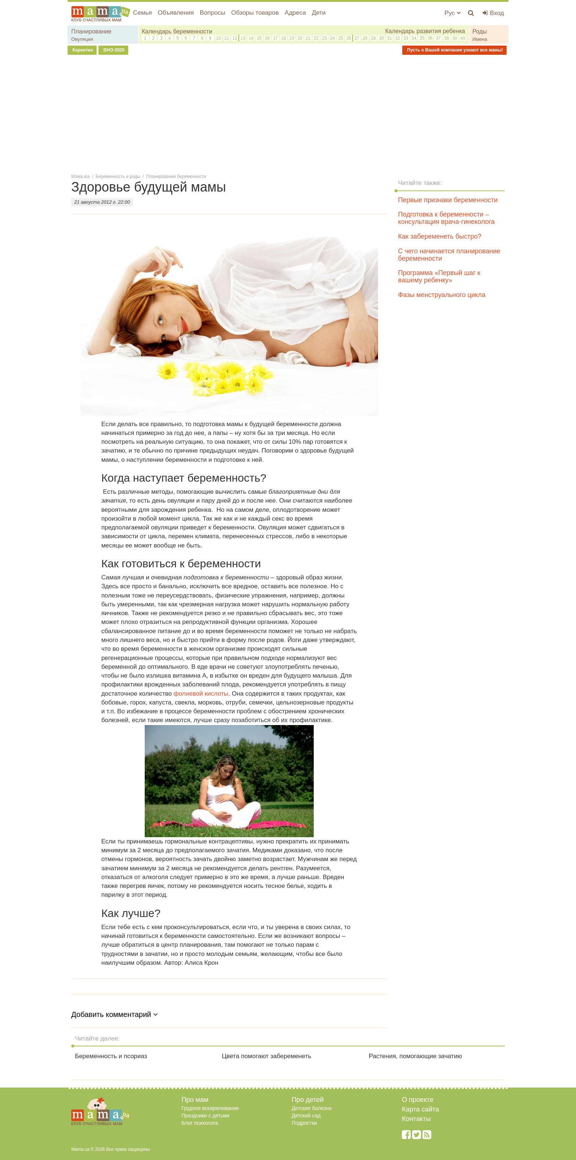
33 (405, 38)
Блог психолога (199, 1123)
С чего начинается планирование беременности (449, 254)
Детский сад (306, 1115)
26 (348, 38)
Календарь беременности (177, 31)
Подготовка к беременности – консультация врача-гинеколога (446, 218)
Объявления (176, 12)
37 (438, 38)
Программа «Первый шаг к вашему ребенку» (439, 276)
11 (226, 38)
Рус (452, 13)
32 (397, 38)
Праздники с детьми (205, 1115)
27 (356, 38)
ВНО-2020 (113, 50)
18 (283, 38)
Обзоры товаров (254, 12)
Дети (319, 12)
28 (365, 38)
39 (454, 38)
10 (218, 38)
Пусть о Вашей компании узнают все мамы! (454, 50)
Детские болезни (312, 1108)
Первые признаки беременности (448, 200)
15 (259, 38)
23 (324, 38)
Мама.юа (80, 176)
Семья (142, 12)
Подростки (304, 1123)
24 (332, 38)
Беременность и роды (118, 176)
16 (267, 38)
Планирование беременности (176, 176)
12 (234, 38)
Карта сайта (420, 1109)
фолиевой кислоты (200, 693)
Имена (479, 39)
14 (251, 38)
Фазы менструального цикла (442, 295)
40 (462, 38)
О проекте (417, 1099)
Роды (479, 31)
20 (300, 38)
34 (413, 38)
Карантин (82, 50)
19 (291, 38)
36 (430, 38)
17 (275, 38)
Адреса (295, 12)
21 (308, 38)
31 (389, 38)
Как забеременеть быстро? (440, 236)
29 (373, 38)
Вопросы (213, 12)
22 (316, 38)
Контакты (416, 1118)
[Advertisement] (288, 113)
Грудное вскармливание (210, 1108)
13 (242, 38)
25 (340, 38)
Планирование (91, 31)
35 (422, 38)
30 (381, 38)
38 (446, 38)
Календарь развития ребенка (425, 31)
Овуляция (82, 39)
